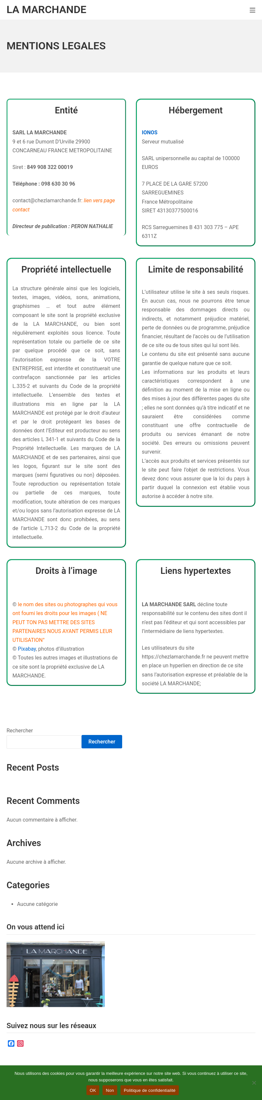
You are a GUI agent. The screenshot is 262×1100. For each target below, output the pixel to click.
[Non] (254, 1082)
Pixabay (27, 649)
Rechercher (20, 730)
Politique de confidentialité (150, 1090)
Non (110, 1090)
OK (93, 1090)
